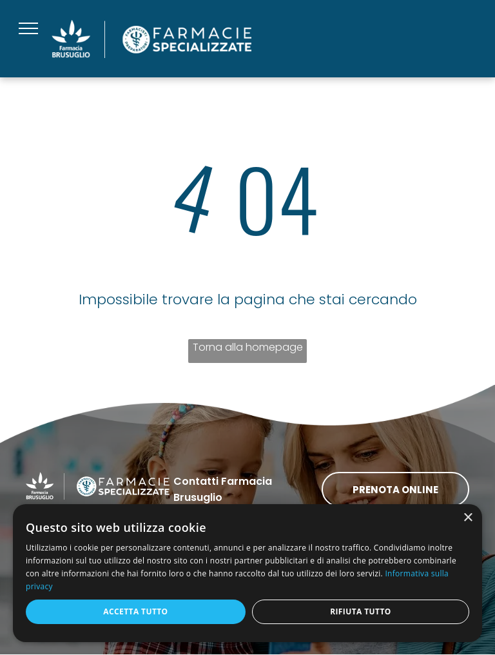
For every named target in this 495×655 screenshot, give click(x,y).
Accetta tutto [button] (135, 611)
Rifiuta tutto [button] (360, 611)
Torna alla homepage (248, 347)
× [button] (467, 518)
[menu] (28, 28)
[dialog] (247, 573)
